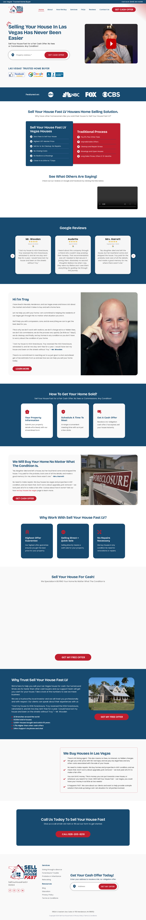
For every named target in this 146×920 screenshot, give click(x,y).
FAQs (83, 9)
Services (73, 9)
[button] (12, 256)
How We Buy (61, 9)
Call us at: (126, 2)
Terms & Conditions (90, 916)
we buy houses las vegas (26, 491)
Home (41, 9)
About (50, 9)
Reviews (92, 9)
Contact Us (104, 9)
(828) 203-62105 (136, 2)
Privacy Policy (79, 916)
